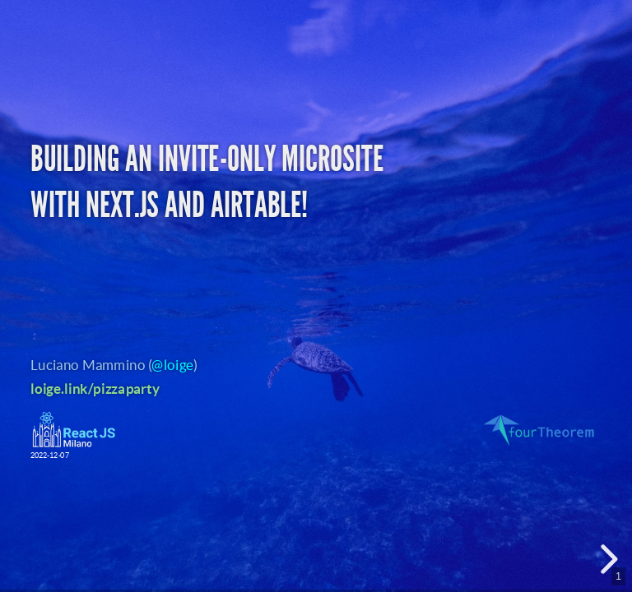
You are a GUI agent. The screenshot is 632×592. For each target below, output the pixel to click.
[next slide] (606, 559)
